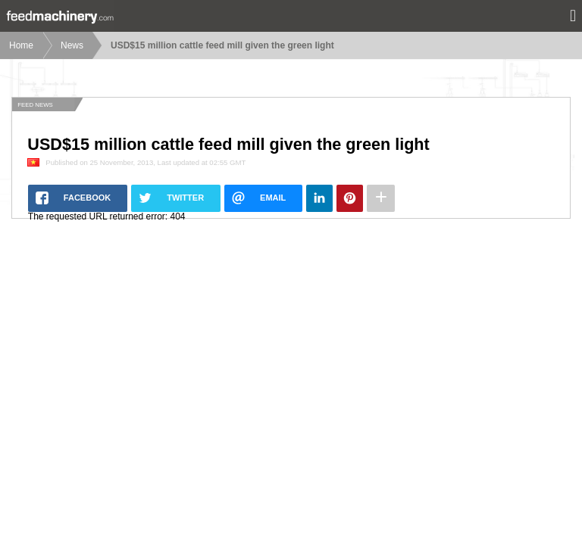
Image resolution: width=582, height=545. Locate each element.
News (72, 45)
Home (21, 45)
